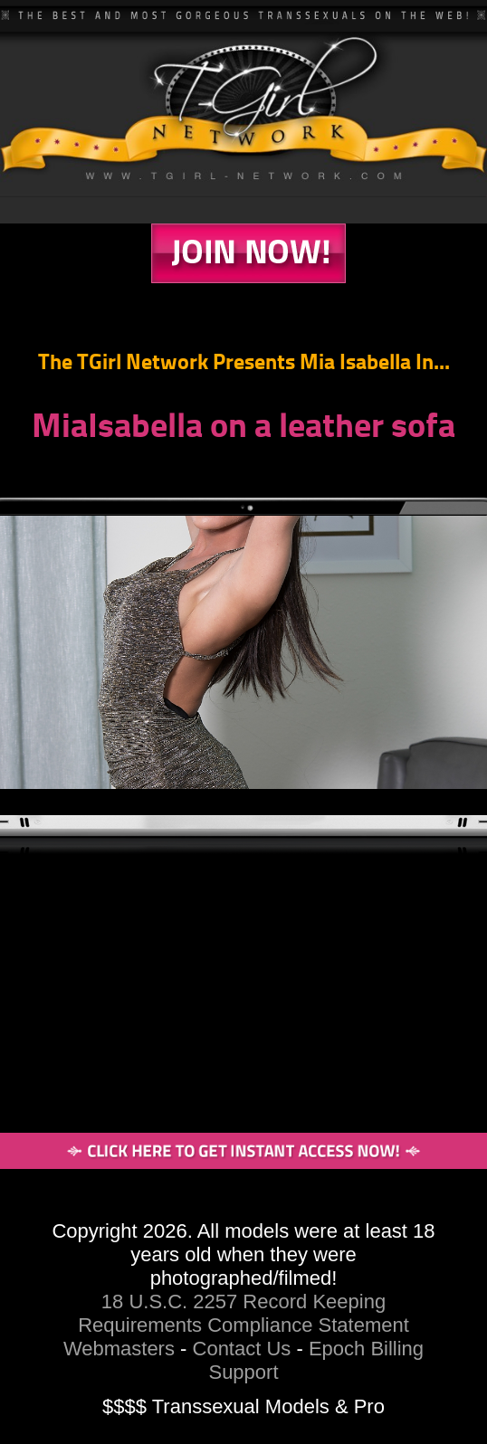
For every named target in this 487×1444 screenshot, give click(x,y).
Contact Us (242, 1348)
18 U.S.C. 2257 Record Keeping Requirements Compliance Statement (243, 1313)
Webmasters (119, 1348)
